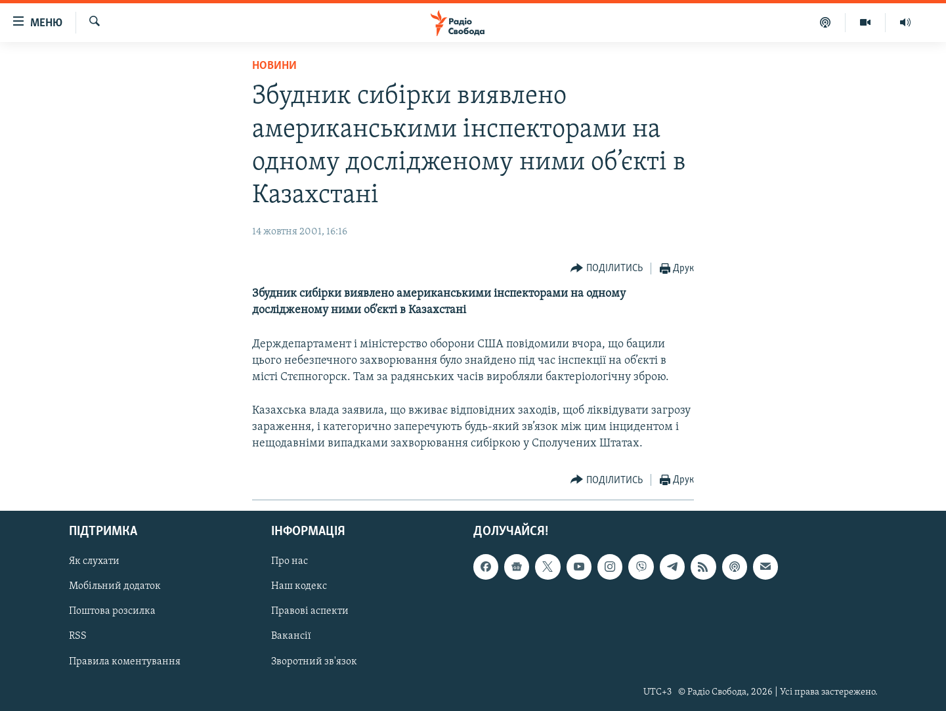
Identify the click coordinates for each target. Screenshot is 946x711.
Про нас (289, 562)
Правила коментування (125, 662)
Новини (274, 66)
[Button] (606, 269)
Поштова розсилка (112, 612)
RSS (78, 637)
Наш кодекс (299, 587)
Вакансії (291, 637)
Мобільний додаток (115, 587)
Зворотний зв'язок (314, 662)
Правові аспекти (310, 612)
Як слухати (94, 562)
